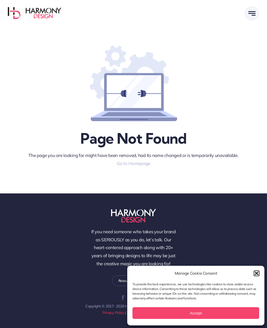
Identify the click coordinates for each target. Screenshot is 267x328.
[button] (256, 273)
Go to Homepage (133, 163)
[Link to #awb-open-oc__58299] (251, 13)
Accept (196, 313)
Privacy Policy (113, 312)
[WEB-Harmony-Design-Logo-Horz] (34, 9)
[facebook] (123, 297)
